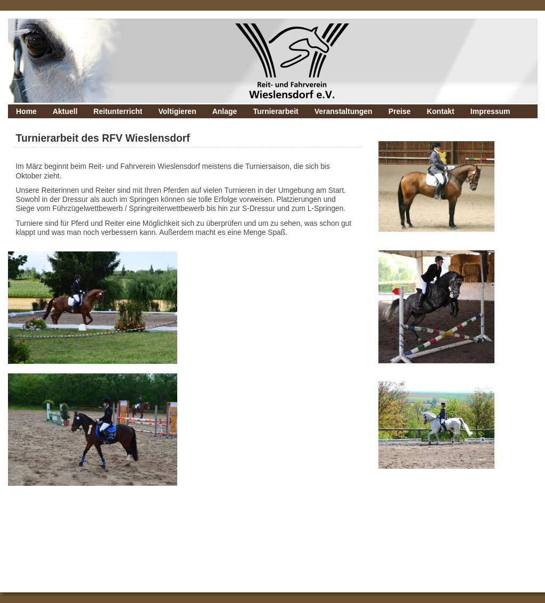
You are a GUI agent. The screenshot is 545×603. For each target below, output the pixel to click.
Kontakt (441, 111)
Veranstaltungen (344, 111)
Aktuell (65, 111)
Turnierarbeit (275, 111)
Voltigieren (177, 111)
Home (26, 111)
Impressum (490, 111)
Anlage (224, 111)
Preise (400, 111)
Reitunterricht (118, 111)
